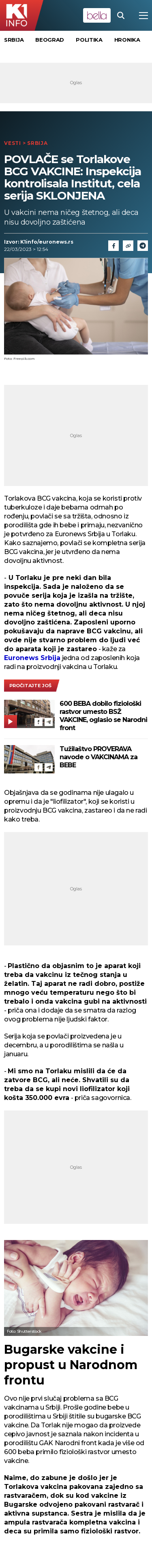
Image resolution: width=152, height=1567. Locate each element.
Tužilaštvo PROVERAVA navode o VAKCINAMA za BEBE (98, 757)
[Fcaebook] (113, 245)
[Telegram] (142, 245)
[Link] (128, 245)
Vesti (12, 143)
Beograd (49, 39)
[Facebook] (38, 722)
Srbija (14, 39)
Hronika (127, 39)
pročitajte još (30, 685)
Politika (89, 39)
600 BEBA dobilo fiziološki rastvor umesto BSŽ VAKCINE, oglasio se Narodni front (103, 716)
